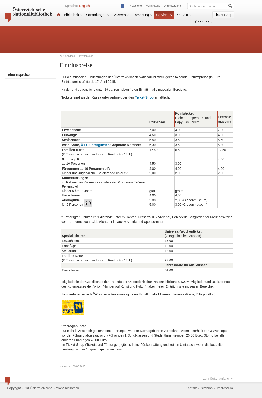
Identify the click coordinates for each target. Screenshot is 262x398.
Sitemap (207, 388)
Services (164, 15)
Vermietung (153, 5)
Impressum (225, 388)
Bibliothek (73, 15)
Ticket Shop (223, 15)
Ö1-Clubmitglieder (95, 145)
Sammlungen (98, 15)
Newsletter (136, 5)
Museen (121, 15)
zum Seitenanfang (218, 378)
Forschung (142, 15)
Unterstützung (172, 5)
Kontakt (183, 15)
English (84, 6)
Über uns (203, 22)
